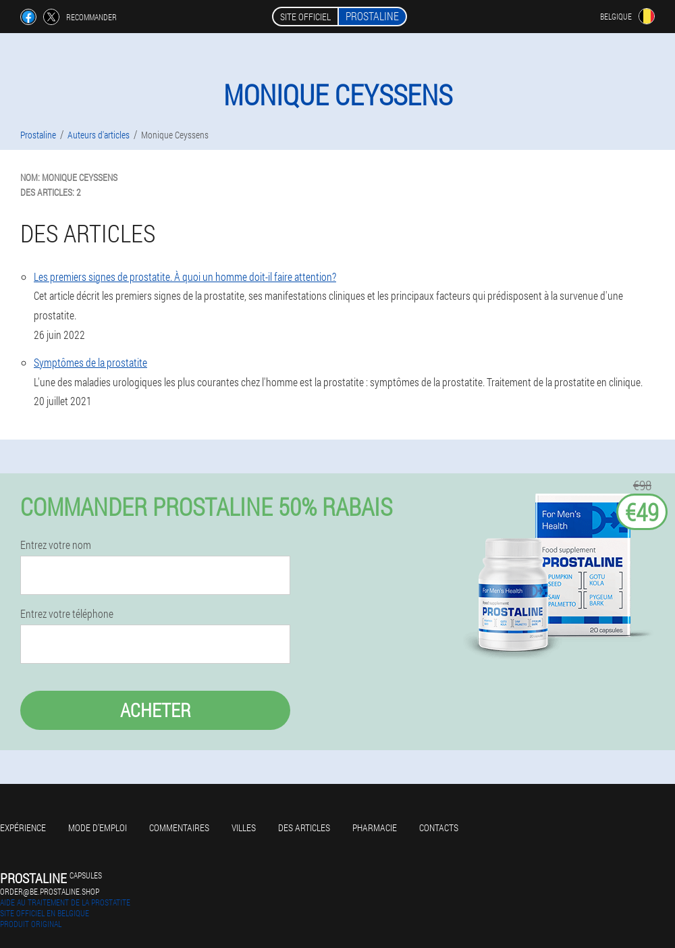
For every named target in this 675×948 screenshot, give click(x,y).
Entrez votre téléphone (66, 613)
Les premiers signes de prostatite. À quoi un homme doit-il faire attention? (185, 276)
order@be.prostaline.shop (49, 891)
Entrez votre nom (55, 544)
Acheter (155, 709)
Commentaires (179, 827)
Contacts (438, 827)
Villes (244, 827)
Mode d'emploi (97, 827)
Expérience (23, 827)
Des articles (304, 827)
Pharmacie (374, 827)
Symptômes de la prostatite (90, 362)
